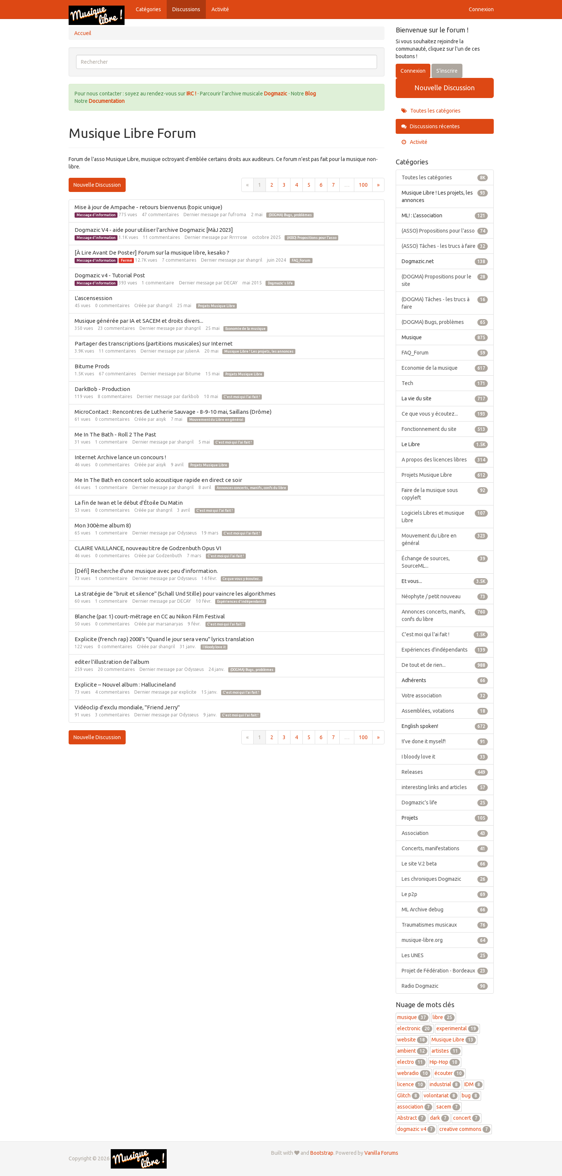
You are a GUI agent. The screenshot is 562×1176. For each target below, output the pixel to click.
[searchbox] (226, 62)
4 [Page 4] (296, 185)
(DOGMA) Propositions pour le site (445, 280)
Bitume (193, 373)
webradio (413, 1073)
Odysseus (187, 532)
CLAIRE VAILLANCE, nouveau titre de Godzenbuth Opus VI (148, 548)
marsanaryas (169, 623)
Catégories (148, 9)
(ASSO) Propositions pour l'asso (311, 238)
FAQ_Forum (301, 260)
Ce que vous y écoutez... (242, 579)
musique (412, 1017)
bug (471, 1095)
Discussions (186, 9)
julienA (192, 351)
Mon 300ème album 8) (103, 525)
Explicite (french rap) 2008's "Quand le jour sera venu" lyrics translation (164, 639)
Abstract (411, 1118)
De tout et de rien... (445, 665)
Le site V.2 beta (445, 863)
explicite (188, 692)
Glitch (408, 1095)
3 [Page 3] (284, 185)
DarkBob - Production (102, 389)
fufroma (237, 214)
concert (466, 1118)
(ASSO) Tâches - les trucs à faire (445, 246)
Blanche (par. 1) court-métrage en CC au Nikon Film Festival (150, 616)
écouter (449, 1073)
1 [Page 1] (259, 185)
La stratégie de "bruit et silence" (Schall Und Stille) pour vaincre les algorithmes (175, 593)
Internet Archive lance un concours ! (120, 457)
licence (411, 1084)
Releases (445, 772)
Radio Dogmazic (445, 986)
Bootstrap (321, 1153)
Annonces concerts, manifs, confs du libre (251, 488)
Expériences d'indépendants (240, 601)
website (412, 1040)
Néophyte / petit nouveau (445, 596)
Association (445, 833)
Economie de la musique (245, 329)
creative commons (464, 1129)
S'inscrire (447, 71)
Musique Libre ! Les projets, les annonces (258, 351)
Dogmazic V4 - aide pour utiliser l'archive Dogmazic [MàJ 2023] (154, 230)
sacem (448, 1107)
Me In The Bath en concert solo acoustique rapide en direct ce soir (158, 480)
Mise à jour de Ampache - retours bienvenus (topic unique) (148, 207)
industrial (445, 1084)
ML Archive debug (445, 909)
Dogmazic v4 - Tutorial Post (110, 275)
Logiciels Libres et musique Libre (445, 516)
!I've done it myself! (445, 741)
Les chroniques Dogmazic (445, 879)
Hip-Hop (445, 1062)
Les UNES (445, 955)
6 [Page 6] (321, 185)
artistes (446, 1051)
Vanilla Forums (381, 1153)
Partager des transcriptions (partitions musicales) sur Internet (154, 343)
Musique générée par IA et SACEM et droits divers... (139, 321)
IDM (473, 1084)
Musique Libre (453, 1040)
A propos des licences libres (445, 459)
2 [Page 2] (271, 185)
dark (439, 1118)
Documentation (107, 101)
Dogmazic (276, 94)
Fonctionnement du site (445, 429)
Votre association (445, 695)
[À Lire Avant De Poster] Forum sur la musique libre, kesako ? (152, 252)
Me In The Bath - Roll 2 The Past (115, 434)
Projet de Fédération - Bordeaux (445, 970)
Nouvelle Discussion (97, 185)
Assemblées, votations (445, 711)
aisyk (161, 419)
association (414, 1107)
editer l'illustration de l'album (112, 662)
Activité (220, 9)
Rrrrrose (238, 237)
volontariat (441, 1095)
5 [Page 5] (308, 185)
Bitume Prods (92, 366)
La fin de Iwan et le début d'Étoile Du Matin (129, 502)
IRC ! (191, 94)
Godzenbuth (169, 555)
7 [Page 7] (333, 185)
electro (411, 1062)
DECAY (231, 282)
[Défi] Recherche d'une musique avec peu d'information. (146, 571)
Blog (310, 94)
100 (363, 185)
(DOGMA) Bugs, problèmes (290, 215)
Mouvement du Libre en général (216, 420)
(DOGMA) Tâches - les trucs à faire (445, 303)
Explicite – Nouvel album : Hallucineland (125, 684)
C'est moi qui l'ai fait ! (242, 397)
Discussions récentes (430, 126)
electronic (414, 1028)
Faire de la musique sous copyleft (445, 493)
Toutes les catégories (431, 111)
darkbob (190, 396)
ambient (412, 1051)
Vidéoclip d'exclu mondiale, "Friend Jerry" (127, 707)
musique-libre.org (445, 940)
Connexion (481, 9)
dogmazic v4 (416, 1129)
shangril (254, 260)
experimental (457, 1028)
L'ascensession (93, 298)
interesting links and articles (445, 787)
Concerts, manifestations (445, 848)
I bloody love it (214, 647)
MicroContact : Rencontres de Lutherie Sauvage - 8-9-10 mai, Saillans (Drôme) (173, 412)
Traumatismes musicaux (445, 924)
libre (444, 1017)
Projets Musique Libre (216, 306)
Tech (445, 383)
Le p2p (445, 894)
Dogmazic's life (280, 283)
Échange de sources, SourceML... (445, 562)
